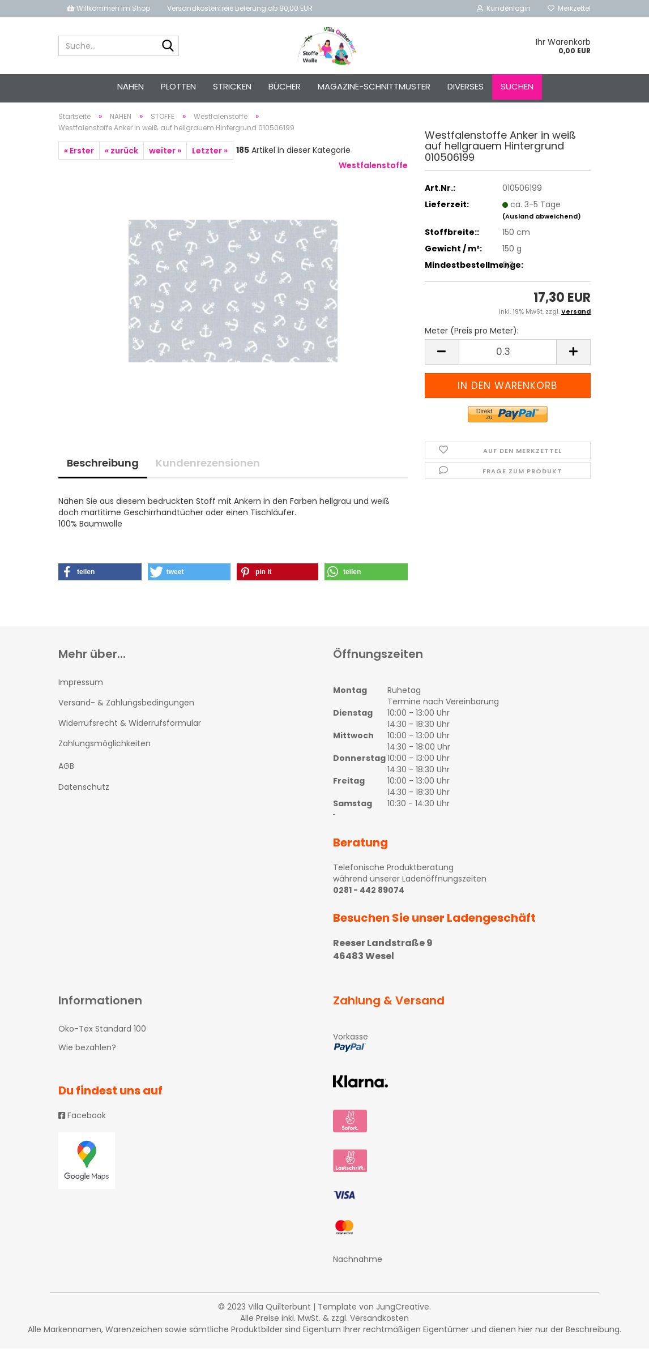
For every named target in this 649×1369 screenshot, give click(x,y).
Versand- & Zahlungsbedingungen (126, 722)
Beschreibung (103, 483)
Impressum (80, 702)
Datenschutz (83, 806)
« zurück (121, 170)
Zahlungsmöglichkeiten (104, 763)
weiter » (165, 170)
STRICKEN (232, 86)
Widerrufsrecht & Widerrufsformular (129, 742)
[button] (100, 591)
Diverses (465, 86)
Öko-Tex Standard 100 (102, 1049)
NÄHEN (130, 86)
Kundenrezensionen (208, 483)
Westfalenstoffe (373, 185)
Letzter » (210, 170)
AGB (66, 786)
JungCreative (402, 1327)
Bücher (284, 86)
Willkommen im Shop (108, 8)
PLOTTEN (178, 86)
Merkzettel (569, 8)
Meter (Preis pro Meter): (472, 350)
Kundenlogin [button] (504, 8)
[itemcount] (508, 371)
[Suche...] (168, 46)
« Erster (79, 170)
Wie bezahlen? (87, 1067)
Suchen (517, 86)
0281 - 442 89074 (368, 909)
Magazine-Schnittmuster (374, 86)
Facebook (82, 1135)
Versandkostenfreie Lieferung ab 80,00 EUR (240, 8)
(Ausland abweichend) (541, 236)
